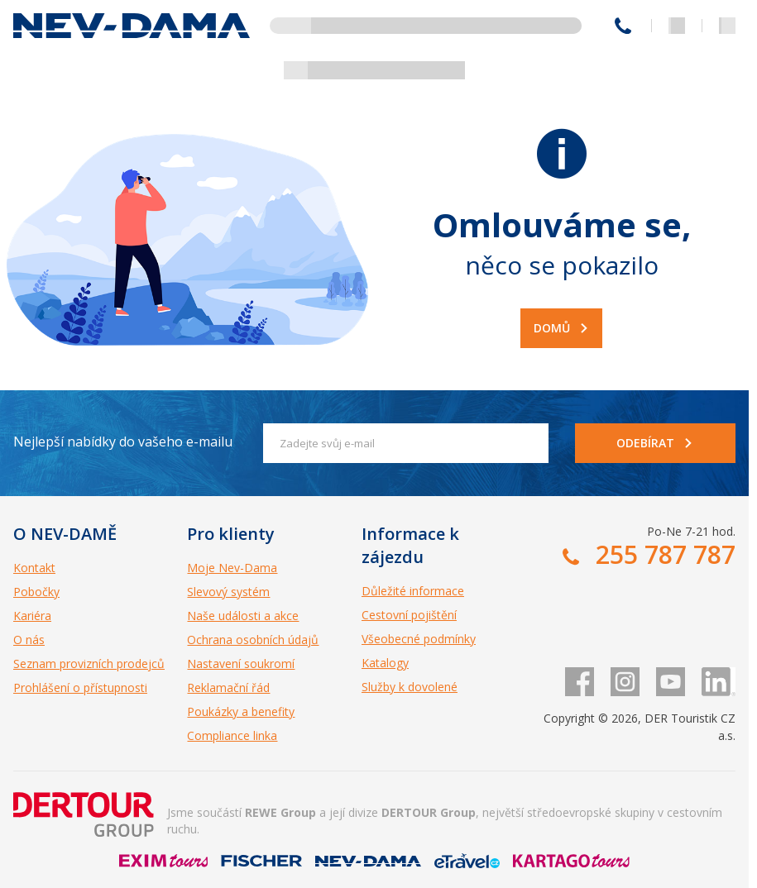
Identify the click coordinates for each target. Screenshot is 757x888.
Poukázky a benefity (241, 711)
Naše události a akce (243, 615)
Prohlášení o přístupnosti (80, 687)
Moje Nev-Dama (232, 567)
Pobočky (36, 591)
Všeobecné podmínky (419, 639)
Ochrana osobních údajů (253, 639)
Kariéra (32, 615)
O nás (29, 639)
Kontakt (34, 567)
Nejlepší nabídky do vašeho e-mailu (122, 441)
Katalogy (385, 663)
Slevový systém (228, 591)
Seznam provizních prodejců (89, 663)
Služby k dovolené (410, 687)
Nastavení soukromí (241, 663)
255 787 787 (623, 25)
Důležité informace (413, 591)
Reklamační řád (228, 687)
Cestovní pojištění (409, 615)
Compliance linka (232, 735)
